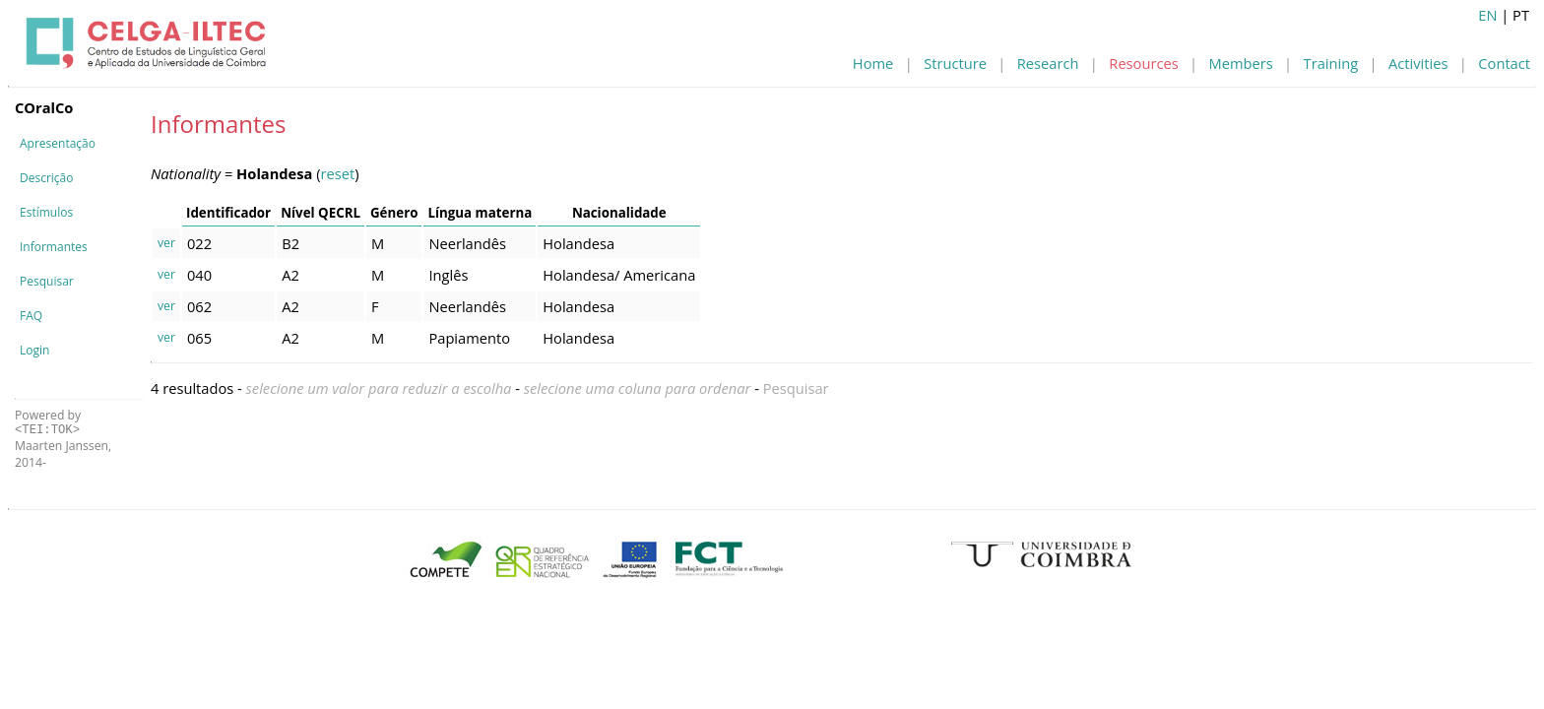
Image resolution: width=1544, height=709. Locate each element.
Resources (1143, 63)
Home (873, 63)
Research (1048, 63)
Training (1331, 63)
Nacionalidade (619, 213)
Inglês (448, 275)
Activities (1418, 63)
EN (1487, 15)
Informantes (54, 246)
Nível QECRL (320, 213)
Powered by (48, 422)
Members (1241, 63)
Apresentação (58, 143)
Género (394, 213)
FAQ (31, 315)
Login (34, 350)
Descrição (46, 177)
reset (338, 173)
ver (166, 242)
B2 (290, 243)
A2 (290, 275)
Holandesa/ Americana (619, 275)
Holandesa (578, 243)
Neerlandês (467, 243)
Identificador (228, 213)
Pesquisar (47, 281)
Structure (955, 63)
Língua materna (479, 213)
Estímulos (46, 212)
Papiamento (469, 338)
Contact (1504, 63)
